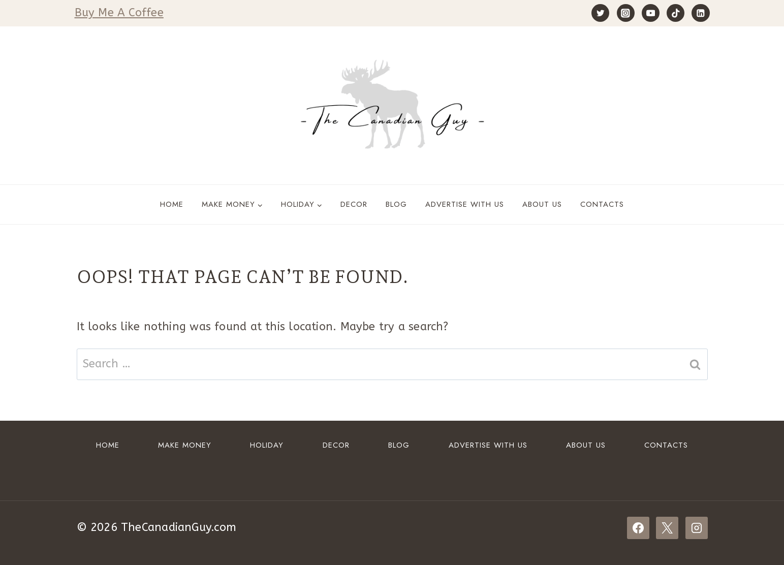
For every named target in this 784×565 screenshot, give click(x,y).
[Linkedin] (700, 13)
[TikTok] (675, 13)
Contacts (602, 204)
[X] (667, 528)
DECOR (353, 204)
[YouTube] (651, 13)
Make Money (184, 445)
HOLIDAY (267, 445)
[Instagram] (626, 13)
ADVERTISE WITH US (464, 204)
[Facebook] (638, 528)
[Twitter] (600, 13)
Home (171, 204)
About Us (542, 204)
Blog (396, 204)
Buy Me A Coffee (119, 12)
